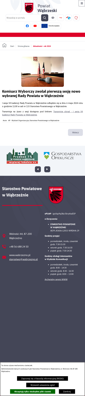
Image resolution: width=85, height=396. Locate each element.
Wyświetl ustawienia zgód (42, 385)
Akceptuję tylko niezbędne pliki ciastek (32, 391)
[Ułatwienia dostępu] (53, 18)
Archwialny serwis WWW (56, 279)
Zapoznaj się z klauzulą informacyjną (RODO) (42, 378)
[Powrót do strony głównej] (8, 45)
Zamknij (67, 391)
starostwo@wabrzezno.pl (23, 259)
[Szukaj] (44, 17)
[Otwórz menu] (82, 3)
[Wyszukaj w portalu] (27, 17)
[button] (42, 86)
